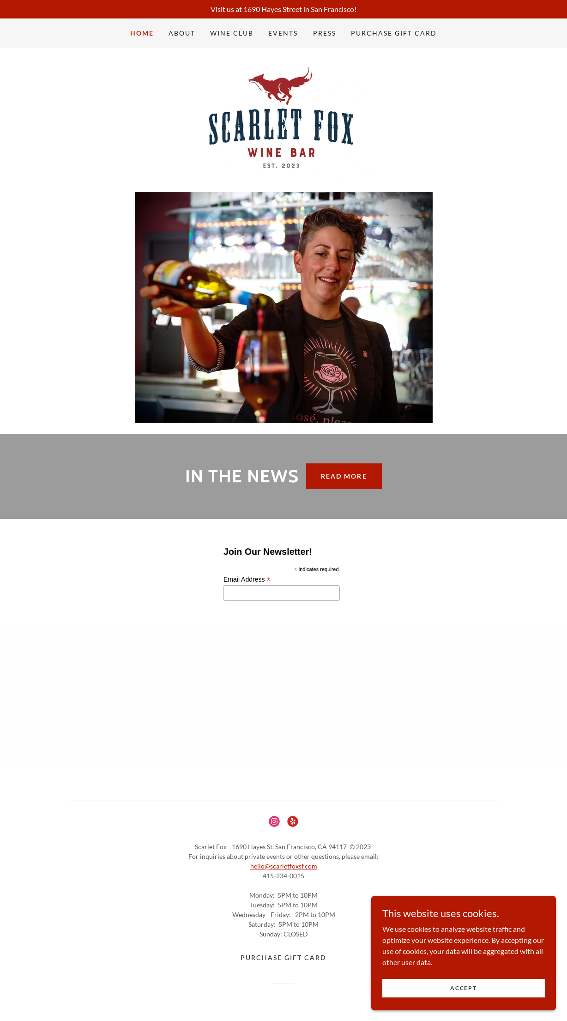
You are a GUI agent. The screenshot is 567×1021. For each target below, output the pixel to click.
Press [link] (324, 33)
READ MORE (344, 476)
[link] (283, 119)
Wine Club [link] (231, 33)
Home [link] (142, 33)
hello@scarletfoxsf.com (283, 866)
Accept (463, 1006)
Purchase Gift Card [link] (394, 33)
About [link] (182, 33)
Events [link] (283, 33)
